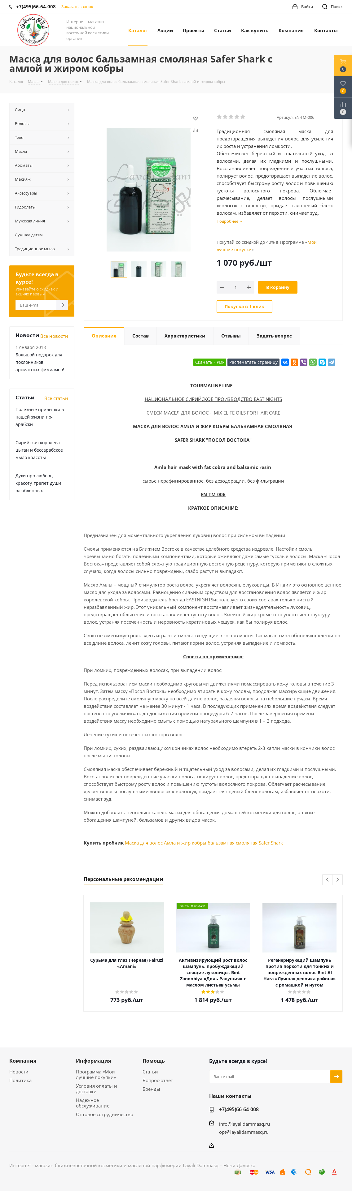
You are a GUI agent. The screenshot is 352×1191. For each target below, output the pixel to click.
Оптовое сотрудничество (104, 1114)
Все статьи (56, 398)
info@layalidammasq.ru (244, 1124)
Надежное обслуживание (92, 1103)
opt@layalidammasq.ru (244, 1132)
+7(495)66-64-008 (239, 1109)
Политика (20, 1080)
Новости (19, 1071)
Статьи (150, 1071)
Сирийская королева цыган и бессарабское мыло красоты (39, 450)
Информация (93, 1060)
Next (337, 880)
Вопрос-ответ (158, 1080)
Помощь (154, 1060)
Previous (328, 880)
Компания (22, 1060)
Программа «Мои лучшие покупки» (96, 1074)
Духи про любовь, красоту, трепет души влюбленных (38, 483)
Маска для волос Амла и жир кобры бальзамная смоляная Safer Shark (204, 843)
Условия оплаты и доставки (96, 1088)
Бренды (151, 1089)
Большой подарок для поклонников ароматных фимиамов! (39, 362)
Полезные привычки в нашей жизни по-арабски (39, 416)
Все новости (54, 336)
